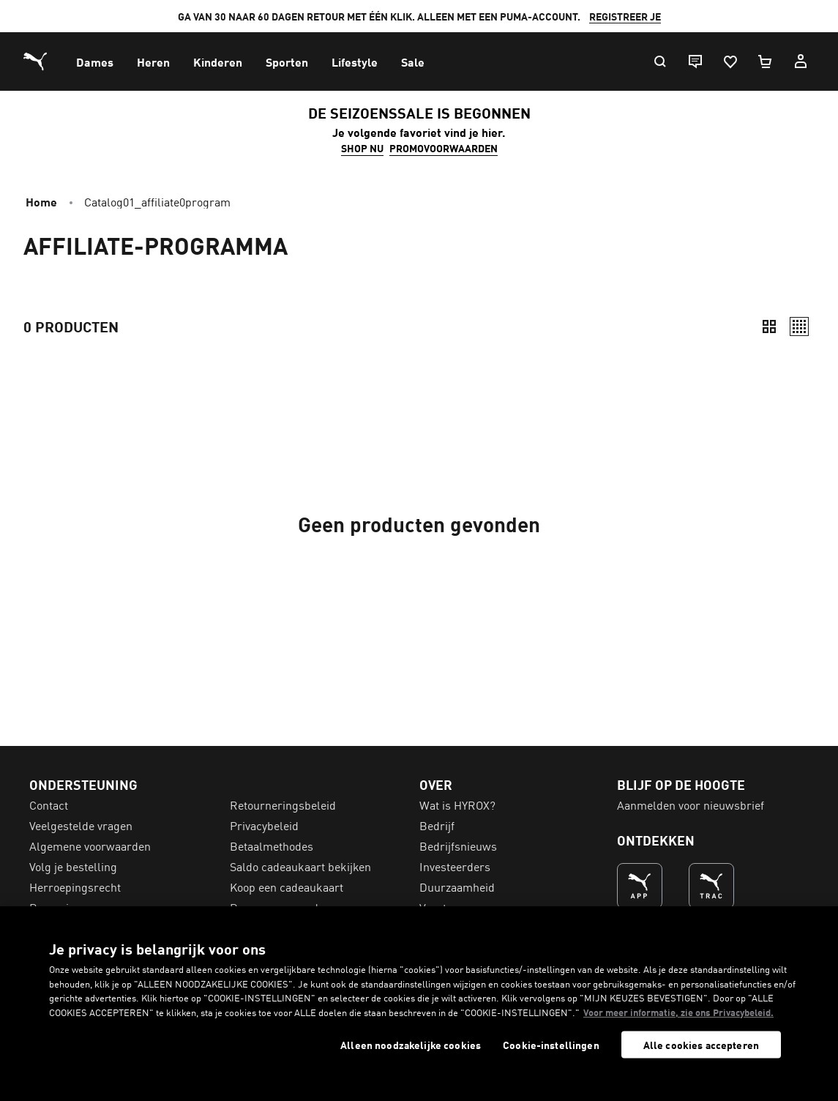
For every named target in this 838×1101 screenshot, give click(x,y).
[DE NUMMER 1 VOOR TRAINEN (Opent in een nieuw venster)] (711, 885)
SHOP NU (362, 148)
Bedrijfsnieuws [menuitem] (458, 845)
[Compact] (769, 326)
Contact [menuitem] (48, 804)
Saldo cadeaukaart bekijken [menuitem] (300, 866)
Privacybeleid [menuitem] (264, 825)
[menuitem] (94, 61)
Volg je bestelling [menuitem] (73, 866)
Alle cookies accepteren (701, 1044)
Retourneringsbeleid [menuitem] (283, 804)
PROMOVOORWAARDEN (443, 148)
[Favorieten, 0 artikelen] (729, 61)
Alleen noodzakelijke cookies (410, 1045)
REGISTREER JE (625, 16)
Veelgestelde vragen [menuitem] (80, 825)
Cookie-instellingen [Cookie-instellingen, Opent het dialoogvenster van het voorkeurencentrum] (551, 1045)
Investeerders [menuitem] (454, 866)
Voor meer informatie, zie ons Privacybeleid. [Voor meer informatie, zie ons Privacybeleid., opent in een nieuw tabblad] (678, 1012)
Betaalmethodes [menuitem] (271, 845)
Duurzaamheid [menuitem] (457, 886)
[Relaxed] (799, 326)
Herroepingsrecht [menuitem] (75, 886)
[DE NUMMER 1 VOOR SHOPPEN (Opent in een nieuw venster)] (639, 885)
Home (41, 201)
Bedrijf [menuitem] (436, 825)
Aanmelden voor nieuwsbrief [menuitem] (690, 804)
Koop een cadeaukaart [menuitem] (286, 886)
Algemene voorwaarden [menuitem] (90, 845)
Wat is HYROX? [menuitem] (457, 804)
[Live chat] (694, 61)
